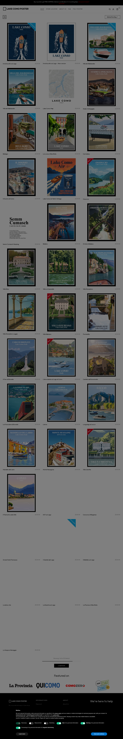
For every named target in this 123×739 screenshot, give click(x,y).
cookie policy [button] (56, 715)
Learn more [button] (22, 734)
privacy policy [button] (58, 713)
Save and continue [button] (99, 734)
